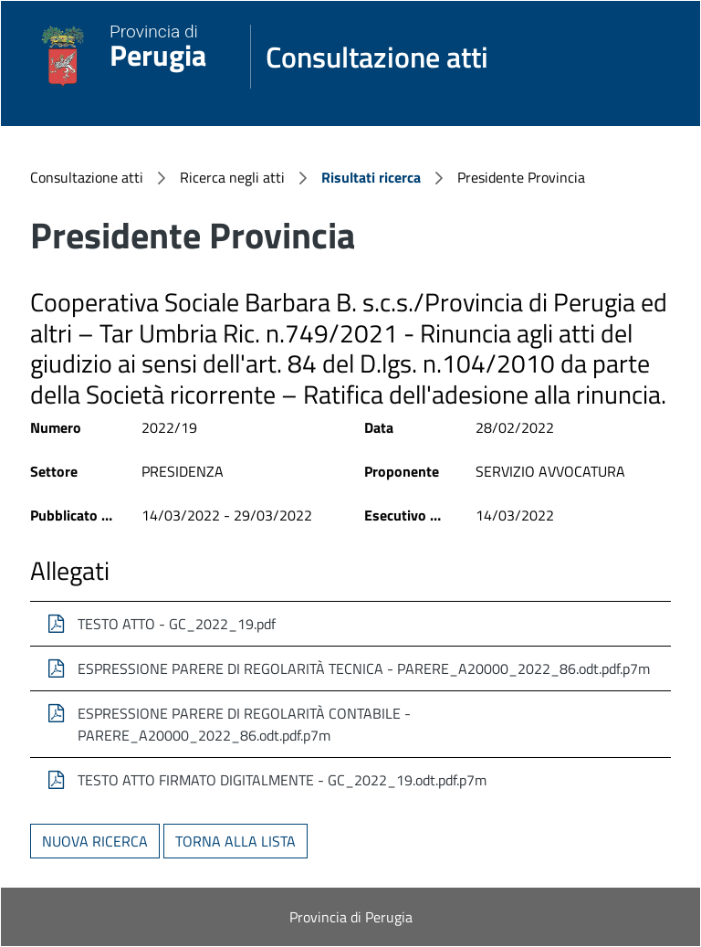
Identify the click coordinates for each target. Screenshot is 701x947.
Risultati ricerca (371, 177)
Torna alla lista (235, 841)
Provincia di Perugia (351, 917)
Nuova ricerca (95, 841)
